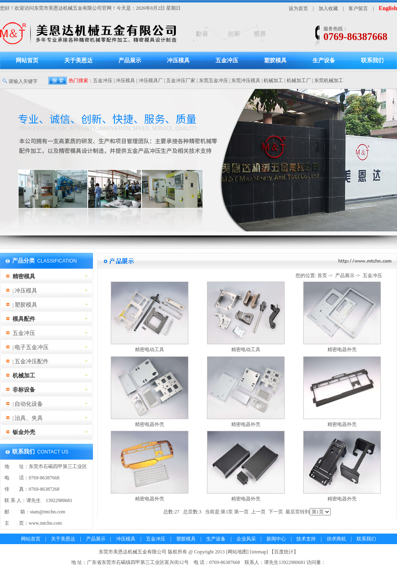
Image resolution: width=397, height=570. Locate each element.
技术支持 (306, 539)
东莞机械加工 (328, 80)
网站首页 (27, 60)
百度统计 (284, 552)
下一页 (275, 512)
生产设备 (324, 60)
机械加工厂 (299, 80)
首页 (322, 275)
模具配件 (24, 319)
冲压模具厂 (151, 80)
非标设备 (24, 390)
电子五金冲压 (32, 347)
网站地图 (237, 552)
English (388, 8)
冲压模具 (178, 60)
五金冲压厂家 (180, 80)
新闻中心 (276, 539)
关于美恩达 (78, 60)
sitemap (258, 552)
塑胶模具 (275, 60)
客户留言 (358, 8)
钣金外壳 (24, 432)
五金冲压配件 (32, 361)
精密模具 (24, 276)
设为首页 (298, 8)
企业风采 (246, 539)
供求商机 (336, 539)
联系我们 (372, 60)
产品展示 (129, 60)
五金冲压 (226, 60)
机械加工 (273, 80)
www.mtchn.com (45, 523)
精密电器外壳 (342, 349)
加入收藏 (328, 8)
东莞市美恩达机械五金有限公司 (68, 8)
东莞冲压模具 (245, 80)
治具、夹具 (29, 418)
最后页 (292, 512)
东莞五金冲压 (213, 80)
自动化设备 (29, 404)
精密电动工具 (149, 349)
